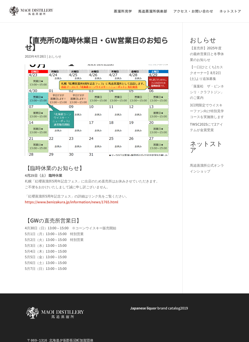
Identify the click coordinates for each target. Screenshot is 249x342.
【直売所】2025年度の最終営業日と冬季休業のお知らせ (207, 53)
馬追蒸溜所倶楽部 (152, 11)
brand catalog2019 (159, 308)
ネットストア (230, 11)
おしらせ (55, 56)
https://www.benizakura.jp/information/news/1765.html (71, 201)
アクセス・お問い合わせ (193, 11)
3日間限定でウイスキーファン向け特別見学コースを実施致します (207, 111)
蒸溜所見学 (123, 11)
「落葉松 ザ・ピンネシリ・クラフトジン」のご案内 (207, 92)
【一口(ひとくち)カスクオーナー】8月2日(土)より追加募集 (206, 72)
